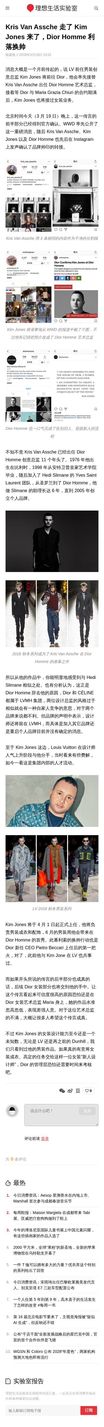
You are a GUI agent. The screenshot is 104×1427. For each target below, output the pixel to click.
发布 (87, 1111)
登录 (45, 1138)
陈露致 (11, 55)
